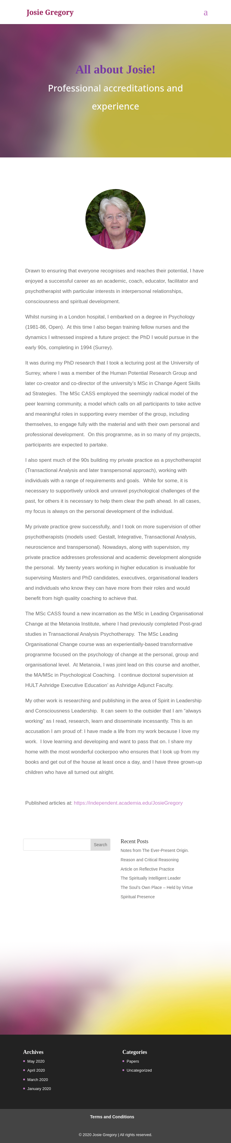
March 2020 (37, 1079)
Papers (133, 1061)
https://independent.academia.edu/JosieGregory (128, 803)
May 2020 (36, 1061)
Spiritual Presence (138, 896)
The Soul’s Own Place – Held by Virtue (157, 887)
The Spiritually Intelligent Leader (151, 878)
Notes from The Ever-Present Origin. (155, 850)
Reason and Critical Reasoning (150, 859)
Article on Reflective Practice (147, 869)
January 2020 (39, 1088)
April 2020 (36, 1070)
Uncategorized (139, 1070)
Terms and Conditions (112, 1116)
